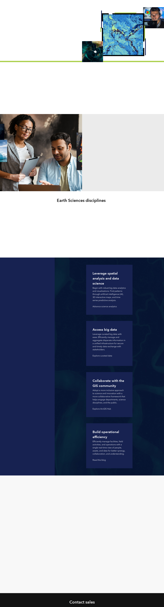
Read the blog (99, 460)
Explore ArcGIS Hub (102, 409)
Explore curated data (102, 355)
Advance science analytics (105, 306)
